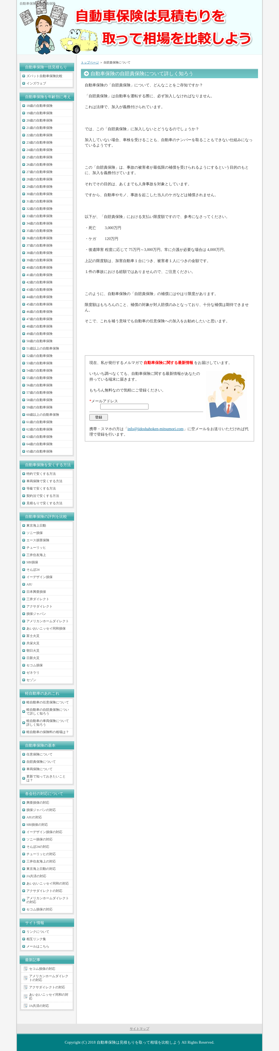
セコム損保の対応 (39, 909)
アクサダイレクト (39, 606)
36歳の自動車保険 (39, 238)
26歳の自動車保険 (39, 164)
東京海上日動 (36, 525)
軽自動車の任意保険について (47, 702)
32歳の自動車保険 (39, 209)
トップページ (90, 62)
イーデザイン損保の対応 (44, 832)
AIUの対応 (34, 817)
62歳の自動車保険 (39, 429)
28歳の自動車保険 (39, 179)
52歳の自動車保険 (39, 356)
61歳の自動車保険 (39, 422)
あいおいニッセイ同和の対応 (47, 883)
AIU (29, 584)
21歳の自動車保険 (39, 128)
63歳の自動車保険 (39, 437)
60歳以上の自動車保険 (42, 415)
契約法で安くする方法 (42, 496)
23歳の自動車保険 (39, 142)
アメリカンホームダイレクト (47, 621)
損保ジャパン (36, 614)
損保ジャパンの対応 (41, 810)
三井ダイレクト (37, 599)
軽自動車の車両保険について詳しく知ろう (47, 723)
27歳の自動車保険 (39, 172)
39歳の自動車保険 (39, 260)
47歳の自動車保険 (39, 319)
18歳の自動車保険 (39, 106)
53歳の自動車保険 (39, 363)
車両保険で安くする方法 (44, 481)
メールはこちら (37, 946)
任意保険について (39, 754)
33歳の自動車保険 (39, 216)
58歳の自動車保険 (39, 400)
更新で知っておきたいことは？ (46, 778)
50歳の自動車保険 (39, 341)
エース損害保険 (37, 540)
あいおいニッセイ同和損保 (46, 628)
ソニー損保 (34, 533)
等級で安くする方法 (41, 488)
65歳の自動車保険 (39, 451)
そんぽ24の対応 (37, 847)
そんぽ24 (33, 570)
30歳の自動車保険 (39, 194)
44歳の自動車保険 (39, 297)
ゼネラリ (33, 673)
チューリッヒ (36, 547)
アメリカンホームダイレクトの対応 (47, 900)
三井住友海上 (36, 555)
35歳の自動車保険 (39, 231)
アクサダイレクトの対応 (44, 891)
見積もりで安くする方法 (44, 503)
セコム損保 (34, 665)
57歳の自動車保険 (39, 392)
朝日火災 (33, 650)
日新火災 (33, 658)
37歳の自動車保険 (39, 245)
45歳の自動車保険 (39, 304)
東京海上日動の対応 (41, 869)
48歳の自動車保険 (39, 326)
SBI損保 (32, 562)
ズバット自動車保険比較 (44, 76)
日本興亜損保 (36, 592)
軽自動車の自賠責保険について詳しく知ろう (47, 711)
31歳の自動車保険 (39, 201)
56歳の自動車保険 (39, 385)
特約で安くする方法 (41, 474)
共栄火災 (33, 643)
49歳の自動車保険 (39, 334)
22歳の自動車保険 (39, 135)
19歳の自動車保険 (39, 113)
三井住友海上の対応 (41, 861)
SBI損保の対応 (37, 825)
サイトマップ (139, 1029)
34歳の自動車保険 (39, 223)
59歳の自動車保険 (39, 407)
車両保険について (39, 769)
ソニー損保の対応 (39, 839)
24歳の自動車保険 (39, 150)
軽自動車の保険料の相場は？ (47, 732)
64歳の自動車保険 (39, 444)
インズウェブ (36, 83)
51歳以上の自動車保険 (42, 348)
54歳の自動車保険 (39, 370)
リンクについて (37, 932)
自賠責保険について (41, 762)
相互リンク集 (36, 939)
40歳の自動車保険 (39, 267)
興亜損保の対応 (37, 802)
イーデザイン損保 (39, 577)
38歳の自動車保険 (39, 253)
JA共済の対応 (36, 876)
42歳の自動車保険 (39, 282)
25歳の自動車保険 (39, 157)
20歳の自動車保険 (39, 120)
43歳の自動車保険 (39, 289)
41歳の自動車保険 (39, 275)
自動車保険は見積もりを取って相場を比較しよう (139, 1042)
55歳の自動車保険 (39, 378)
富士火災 (33, 636)
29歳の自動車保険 (39, 187)
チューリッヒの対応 (41, 854)
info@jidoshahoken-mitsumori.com (156, 429)
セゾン (31, 680)
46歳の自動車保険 (39, 312)
